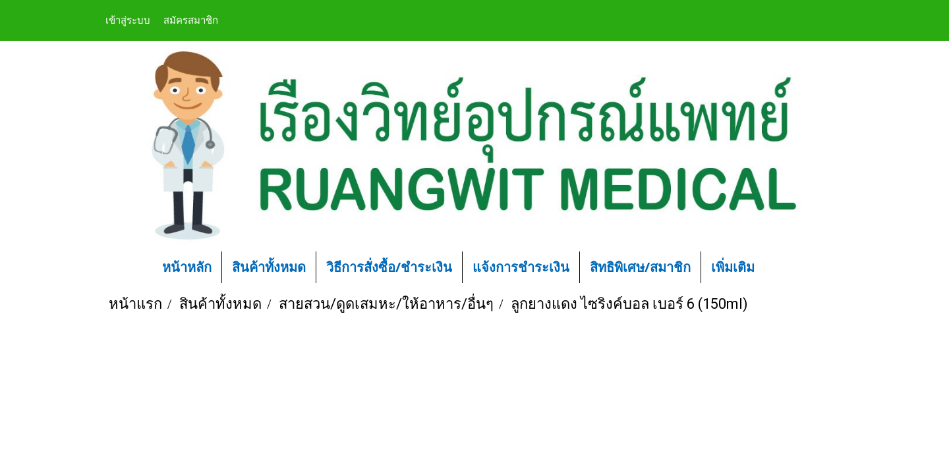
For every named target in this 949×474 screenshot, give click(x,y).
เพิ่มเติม (733, 267)
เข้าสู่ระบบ (127, 19)
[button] (784, 267)
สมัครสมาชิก (190, 19)
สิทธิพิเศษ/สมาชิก (640, 267)
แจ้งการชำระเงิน (521, 267)
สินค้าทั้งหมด (269, 267)
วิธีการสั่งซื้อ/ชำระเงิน (389, 267)
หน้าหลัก (187, 267)
